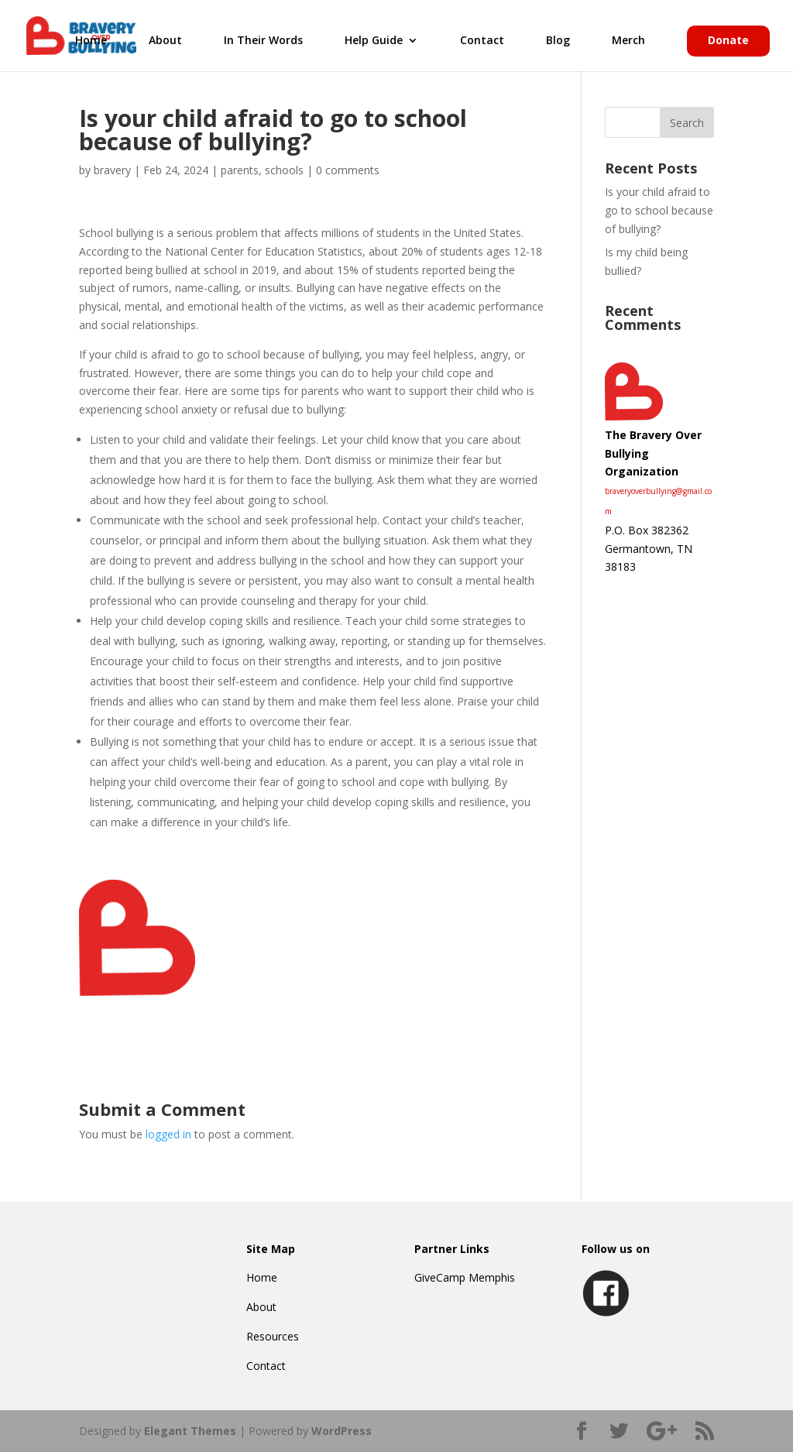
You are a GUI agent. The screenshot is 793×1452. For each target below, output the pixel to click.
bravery (112, 170)
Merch (628, 41)
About (165, 41)
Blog (558, 41)
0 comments (347, 170)
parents (240, 170)
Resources (272, 1336)
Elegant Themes (190, 1430)
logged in (168, 1134)
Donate (728, 41)
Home (91, 41)
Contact (482, 41)
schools (284, 170)
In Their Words (263, 41)
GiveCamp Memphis (464, 1277)
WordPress (341, 1430)
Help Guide (374, 41)
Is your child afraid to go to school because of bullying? (659, 210)
